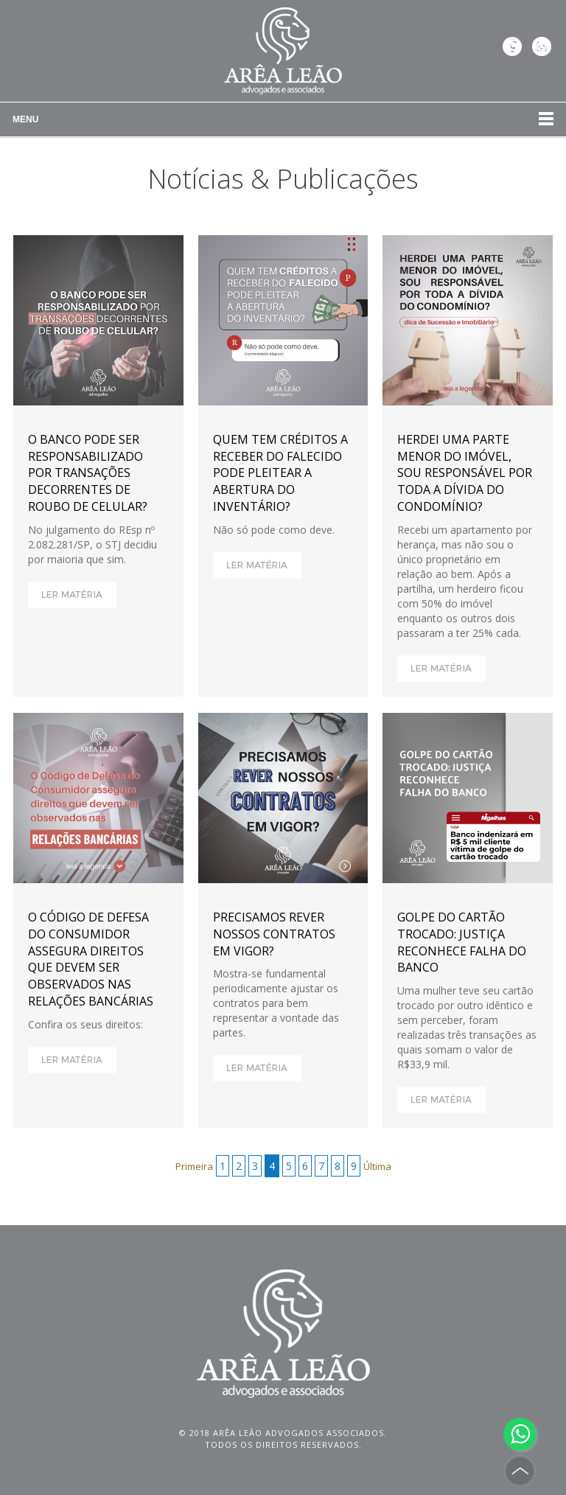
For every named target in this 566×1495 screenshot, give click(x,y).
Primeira (194, 1166)
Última (377, 1166)
